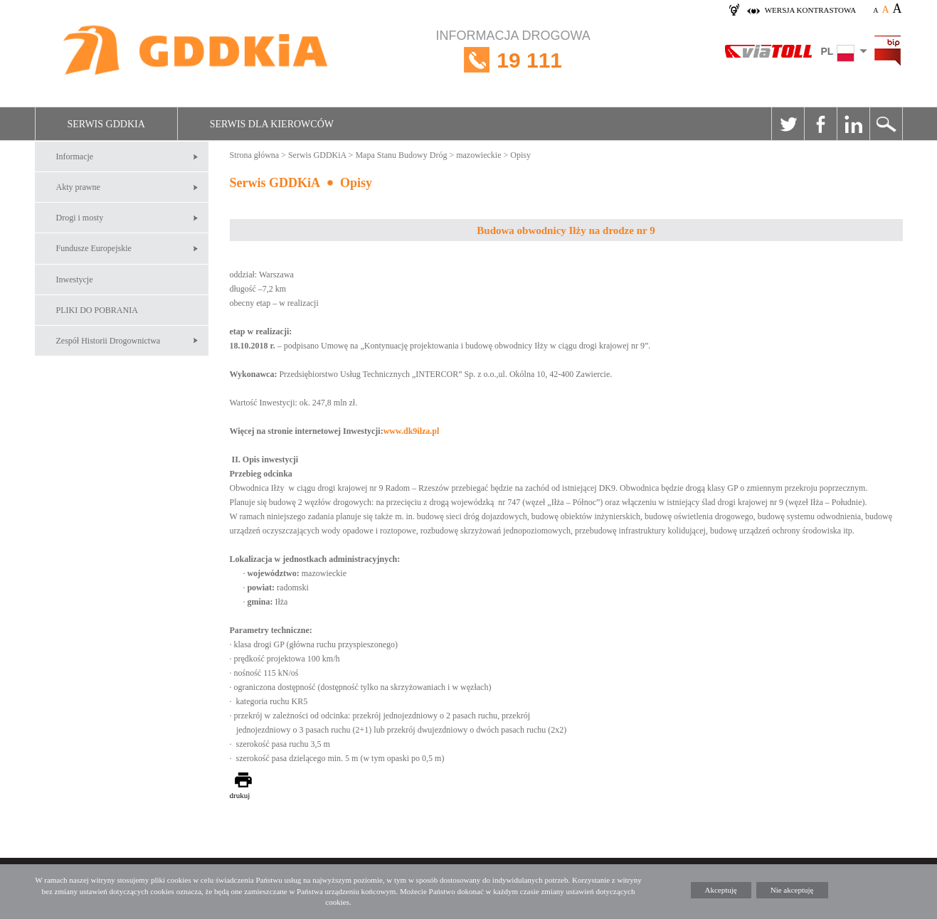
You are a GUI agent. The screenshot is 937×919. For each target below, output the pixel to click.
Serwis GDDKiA (106, 124)
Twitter (787, 123)
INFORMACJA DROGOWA (513, 60)
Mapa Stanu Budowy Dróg (401, 155)
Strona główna (255, 155)
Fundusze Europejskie (94, 248)
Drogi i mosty (80, 218)
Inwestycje (74, 280)
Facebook (820, 123)
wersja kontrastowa (810, 10)
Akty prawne (78, 187)
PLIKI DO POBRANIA (97, 310)
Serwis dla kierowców (272, 124)
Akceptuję (721, 890)
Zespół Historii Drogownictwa (108, 341)
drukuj (240, 795)
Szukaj (885, 123)
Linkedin (853, 123)
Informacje (75, 156)
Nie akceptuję (792, 890)
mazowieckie (478, 155)
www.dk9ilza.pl (411, 431)
